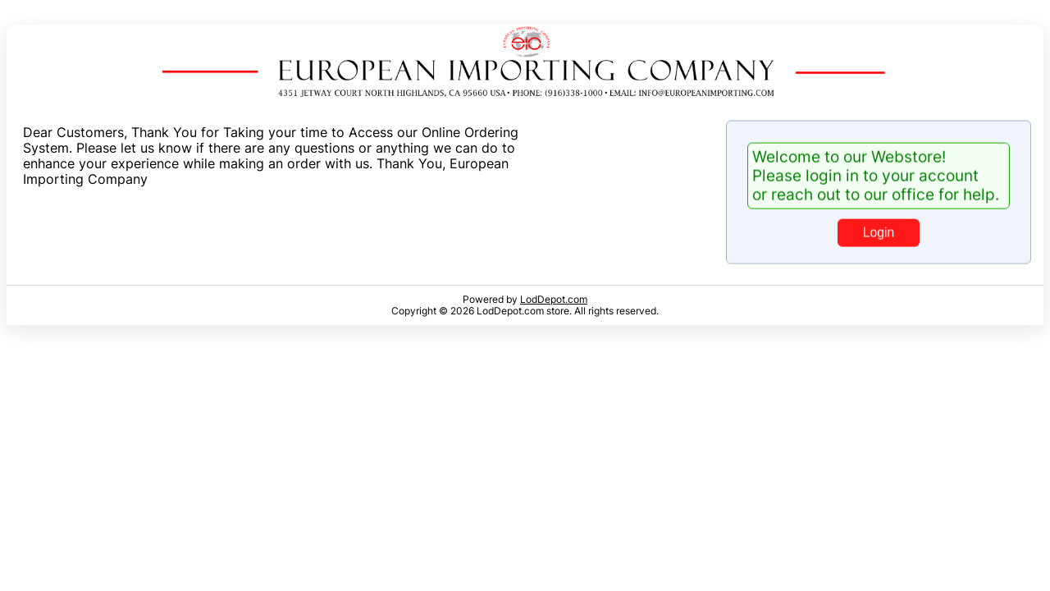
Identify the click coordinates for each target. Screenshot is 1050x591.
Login (878, 231)
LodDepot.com (553, 299)
